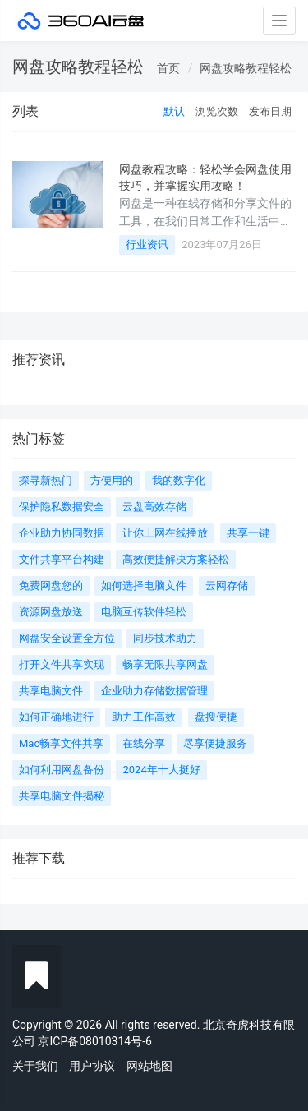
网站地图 (149, 1065)
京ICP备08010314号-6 (94, 1041)
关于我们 (35, 1065)
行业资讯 (147, 244)
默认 (174, 111)
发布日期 (270, 111)
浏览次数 (216, 111)
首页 (168, 68)
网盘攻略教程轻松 (246, 68)
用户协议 (92, 1065)
